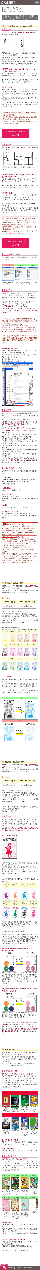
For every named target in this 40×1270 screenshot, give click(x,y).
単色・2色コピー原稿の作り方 (20, 17)
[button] (37, 2)
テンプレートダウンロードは (15, 133)
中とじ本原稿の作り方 (7, 17)
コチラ (17, 420)
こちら (14, 811)
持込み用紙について (32, 17)
